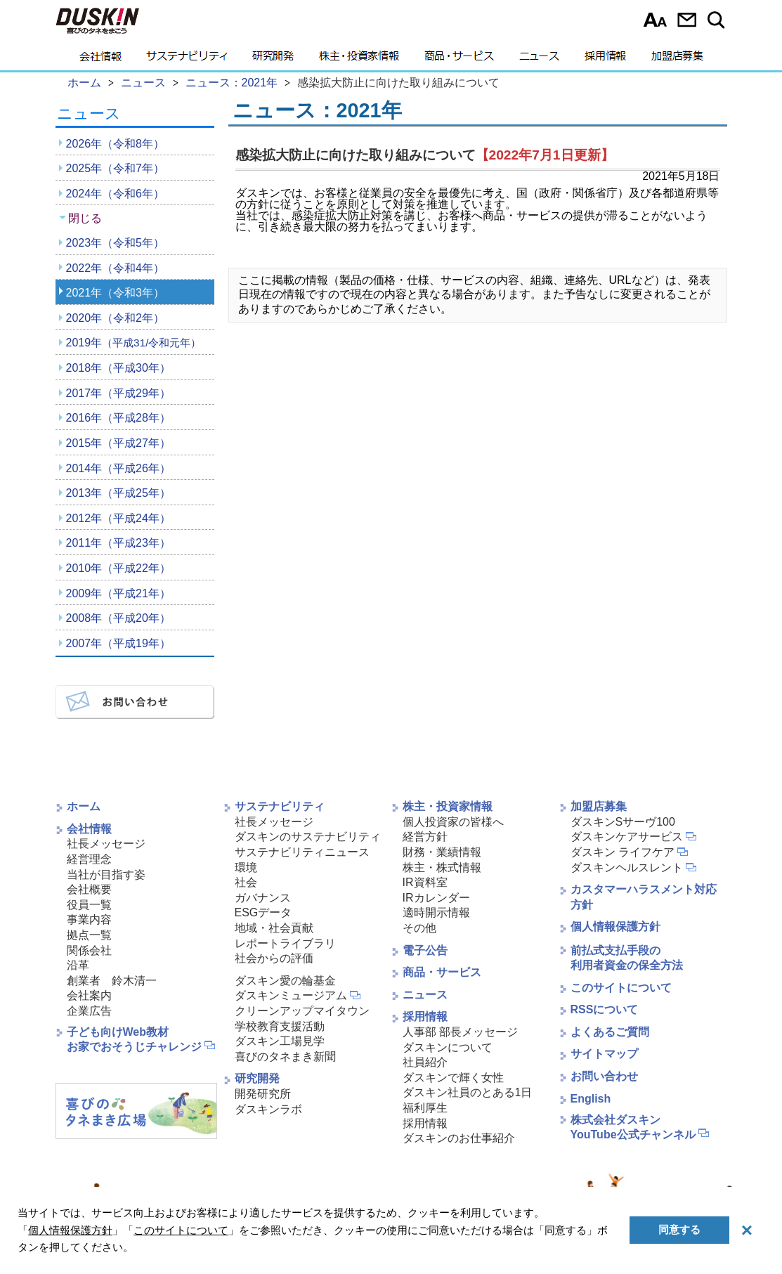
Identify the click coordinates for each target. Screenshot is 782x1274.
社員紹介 (425, 1062)
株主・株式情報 (442, 867)
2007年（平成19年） (118, 643)
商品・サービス (459, 59)
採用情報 (605, 59)
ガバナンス (263, 898)
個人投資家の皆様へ (453, 822)
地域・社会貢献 (274, 928)
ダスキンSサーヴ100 (623, 822)
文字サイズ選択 (655, 20)
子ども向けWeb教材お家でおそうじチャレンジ (134, 1039)
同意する (679, 1229)
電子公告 (425, 950)
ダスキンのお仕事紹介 (459, 1138)
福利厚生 (425, 1108)
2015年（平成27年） (118, 443)
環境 (246, 867)
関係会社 (89, 950)
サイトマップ (604, 1054)
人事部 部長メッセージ (460, 1032)
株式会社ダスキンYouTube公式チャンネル (633, 1127)
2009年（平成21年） (118, 593)
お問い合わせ (687, 20)
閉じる (85, 218)
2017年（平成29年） (118, 393)
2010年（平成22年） (118, 568)
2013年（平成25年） (118, 493)
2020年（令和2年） (115, 318)
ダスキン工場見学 (280, 1041)
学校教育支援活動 (280, 1026)
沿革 (78, 965)
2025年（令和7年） (115, 168)
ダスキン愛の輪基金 (285, 981)
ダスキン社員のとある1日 (468, 1092)
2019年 (134, 343)
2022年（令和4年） (115, 268)
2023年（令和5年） (115, 243)
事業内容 (89, 919)
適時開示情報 (436, 912)
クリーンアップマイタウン (302, 1011)
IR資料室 (425, 882)
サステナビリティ (187, 59)
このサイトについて (621, 988)
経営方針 (425, 837)
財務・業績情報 (442, 852)
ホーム (83, 806)
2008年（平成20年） (118, 618)
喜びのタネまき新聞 (285, 1056)
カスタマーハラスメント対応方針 (644, 897)
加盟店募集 (677, 59)
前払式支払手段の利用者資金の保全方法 (627, 957)
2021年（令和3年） (115, 293)
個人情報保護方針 (615, 926)
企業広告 (89, 1011)
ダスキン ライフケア (623, 852)
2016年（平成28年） (118, 418)
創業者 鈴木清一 (112, 981)
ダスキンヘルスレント (627, 867)
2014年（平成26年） (118, 468)
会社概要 (89, 889)
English (591, 1099)
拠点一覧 (89, 935)
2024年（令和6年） (115, 194)
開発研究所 (263, 1094)
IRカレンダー (436, 898)
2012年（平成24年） (118, 518)
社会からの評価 (274, 958)
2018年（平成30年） (118, 368)
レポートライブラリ (285, 943)
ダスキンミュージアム (291, 995)
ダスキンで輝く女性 (453, 1078)
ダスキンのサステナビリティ (308, 837)
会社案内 (89, 995)
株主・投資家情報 (359, 59)
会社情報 (100, 59)
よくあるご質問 (610, 1032)
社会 (246, 882)
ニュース (539, 59)
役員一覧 (89, 905)
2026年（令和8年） (115, 144)
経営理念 (89, 859)
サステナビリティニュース (302, 852)
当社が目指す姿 (106, 874)
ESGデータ (263, 912)
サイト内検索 (718, 20)
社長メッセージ (106, 844)
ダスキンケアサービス (627, 837)
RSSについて (605, 1009)
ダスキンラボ (268, 1109)
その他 (419, 928)
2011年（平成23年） (118, 543)
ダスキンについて (448, 1047)
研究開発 (273, 59)
